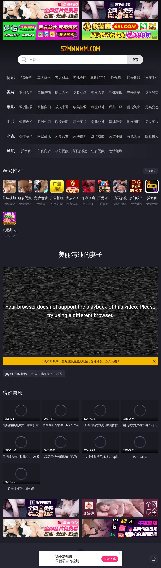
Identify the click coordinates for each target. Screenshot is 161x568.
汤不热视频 (79, 151)
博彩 (10, 77)
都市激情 (26, 136)
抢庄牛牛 (151, 77)
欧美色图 (62, 121)
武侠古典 (80, 136)
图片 (10, 121)
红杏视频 (98, 151)
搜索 (135, 59)
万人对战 (62, 77)
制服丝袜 (98, 107)
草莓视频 (62, 151)
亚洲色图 (44, 121)
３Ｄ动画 (80, 92)
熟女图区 (133, 121)
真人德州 (44, 77)
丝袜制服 (115, 92)
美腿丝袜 (98, 121)
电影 (10, 107)
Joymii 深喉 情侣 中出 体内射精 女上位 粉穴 (33, 374)
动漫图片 (80, 121)
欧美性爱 (80, 107)
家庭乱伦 (44, 136)
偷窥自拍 (26, 121)
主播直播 (133, 92)
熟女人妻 (98, 92)
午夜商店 (44, 151)
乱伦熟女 (133, 107)
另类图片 (151, 121)
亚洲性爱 (26, 107)
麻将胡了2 (97, 77)
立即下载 (110, 559)
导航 (10, 151)
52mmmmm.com (80, 49)
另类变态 (151, 107)
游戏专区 (80, 77)
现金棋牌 (133, 77)
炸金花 (116, 77)
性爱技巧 (151, 136)
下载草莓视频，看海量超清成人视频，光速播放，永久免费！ (98, 361)
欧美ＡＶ (62, 92)
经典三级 (115, 107)
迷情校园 (98, 136)
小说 (10, 136)
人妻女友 (62, 136)
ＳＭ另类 (151, 92)
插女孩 (26, 151)
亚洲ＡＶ (26, 92)
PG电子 (25, 77)
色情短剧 (115, 151)
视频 (10, 92)
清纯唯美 (115, 121)
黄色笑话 (133, 136)
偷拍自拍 (44, 107)
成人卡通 (62, 107)
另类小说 (115, 136)
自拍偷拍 (44, 92)
